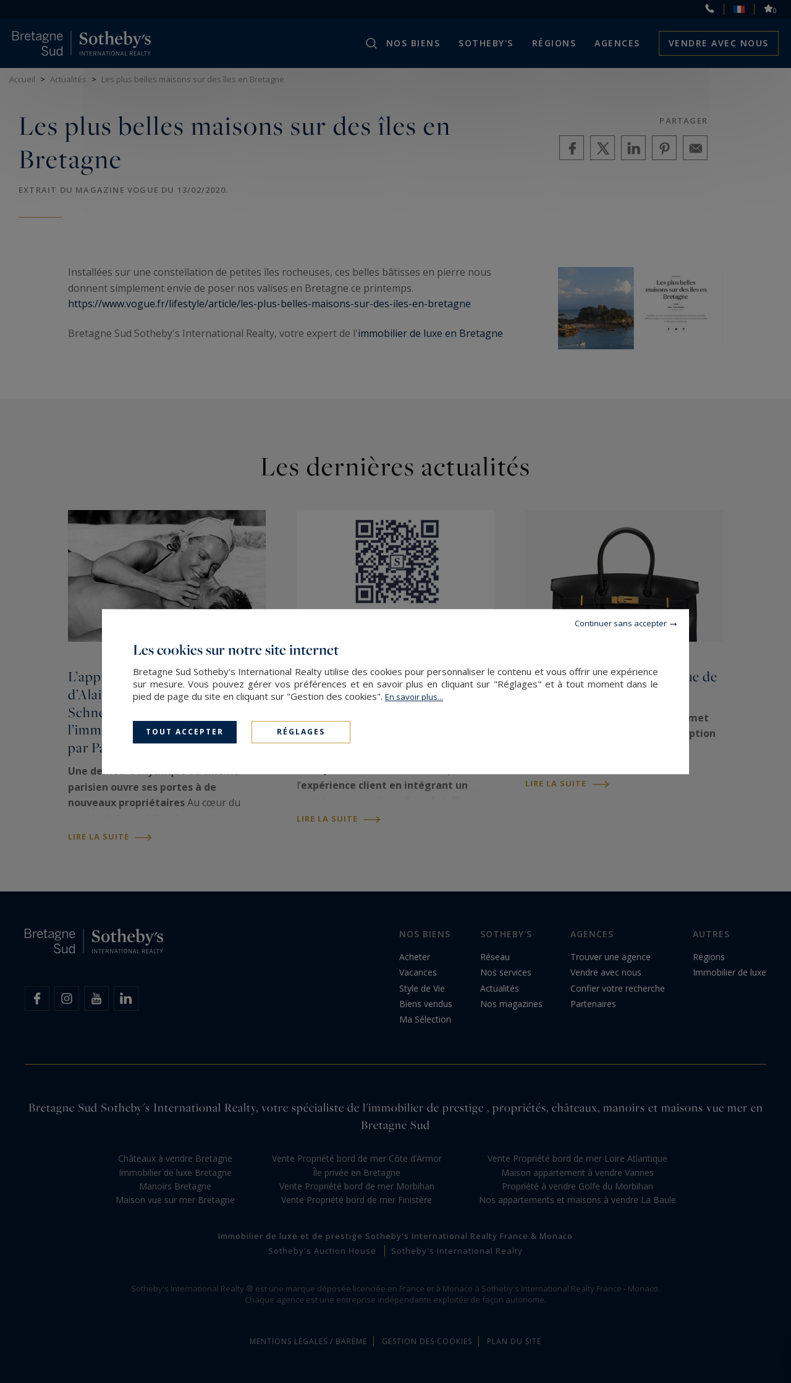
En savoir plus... (414, 696)
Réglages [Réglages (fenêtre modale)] (301, 731)
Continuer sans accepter (621, 623)
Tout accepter (185, 731)
